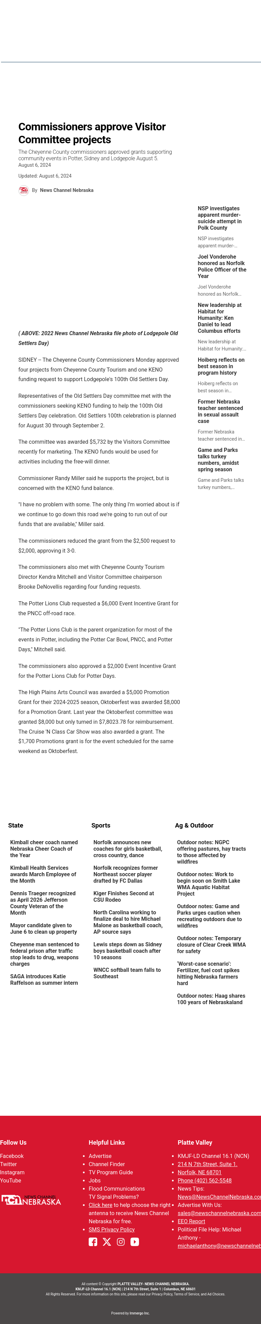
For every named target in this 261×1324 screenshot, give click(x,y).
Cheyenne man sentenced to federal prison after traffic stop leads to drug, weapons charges (45, 954)
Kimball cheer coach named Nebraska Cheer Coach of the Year (44, 849)
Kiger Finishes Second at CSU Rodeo (123, 896)
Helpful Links (107, 1142)
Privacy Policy (162, 1294)
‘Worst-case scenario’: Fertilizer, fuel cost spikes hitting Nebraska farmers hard (208, 973)
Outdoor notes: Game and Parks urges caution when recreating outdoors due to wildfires (209, 916)
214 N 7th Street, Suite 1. (208, 1164)
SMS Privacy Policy (112, 1229)
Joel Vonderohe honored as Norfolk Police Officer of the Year (222, 266)
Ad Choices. (216, 1294)
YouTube (10, 1180)
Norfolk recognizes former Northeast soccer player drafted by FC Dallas (125, 874)
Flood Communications (117, 1189)
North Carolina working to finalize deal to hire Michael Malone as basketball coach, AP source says (128, 922)
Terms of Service (186, 1294)
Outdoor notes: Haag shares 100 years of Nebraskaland (211, 999)
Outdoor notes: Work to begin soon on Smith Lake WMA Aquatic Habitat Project (208, 884)
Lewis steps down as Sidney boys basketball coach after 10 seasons (127, 951)
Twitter (8, 1164)
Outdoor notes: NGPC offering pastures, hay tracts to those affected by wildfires (211, 852)
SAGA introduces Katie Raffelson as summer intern (44, 979)
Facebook (11, 1156)
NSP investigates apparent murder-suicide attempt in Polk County (220, 218)
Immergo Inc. (139, 1313)
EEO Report (191, 1221)
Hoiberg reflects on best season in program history (221, 366)
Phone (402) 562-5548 (205, 1180)
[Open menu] (248, 47)
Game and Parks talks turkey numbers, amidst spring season (218, 460)
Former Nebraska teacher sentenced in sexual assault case (220, 411)
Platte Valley (195, 1142)
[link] (224, 227)
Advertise (100, 1156)
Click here (100, 1205)
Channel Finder (107, 1164)
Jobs (95, 1180)
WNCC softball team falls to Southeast (127, 973)
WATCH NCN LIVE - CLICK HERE (130, 13)
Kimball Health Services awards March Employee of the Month (43, 874)
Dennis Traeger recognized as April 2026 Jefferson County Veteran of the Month (43, 903)
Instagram (12, 1172)
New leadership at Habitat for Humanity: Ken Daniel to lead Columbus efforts (220, 318)
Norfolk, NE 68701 (200, 1172)
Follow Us (13, 1142)
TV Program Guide (111, 1172)
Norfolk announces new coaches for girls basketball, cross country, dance (127, 849)
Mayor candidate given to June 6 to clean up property (43, 928)
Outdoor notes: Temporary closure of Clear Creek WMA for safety (211, 944)
